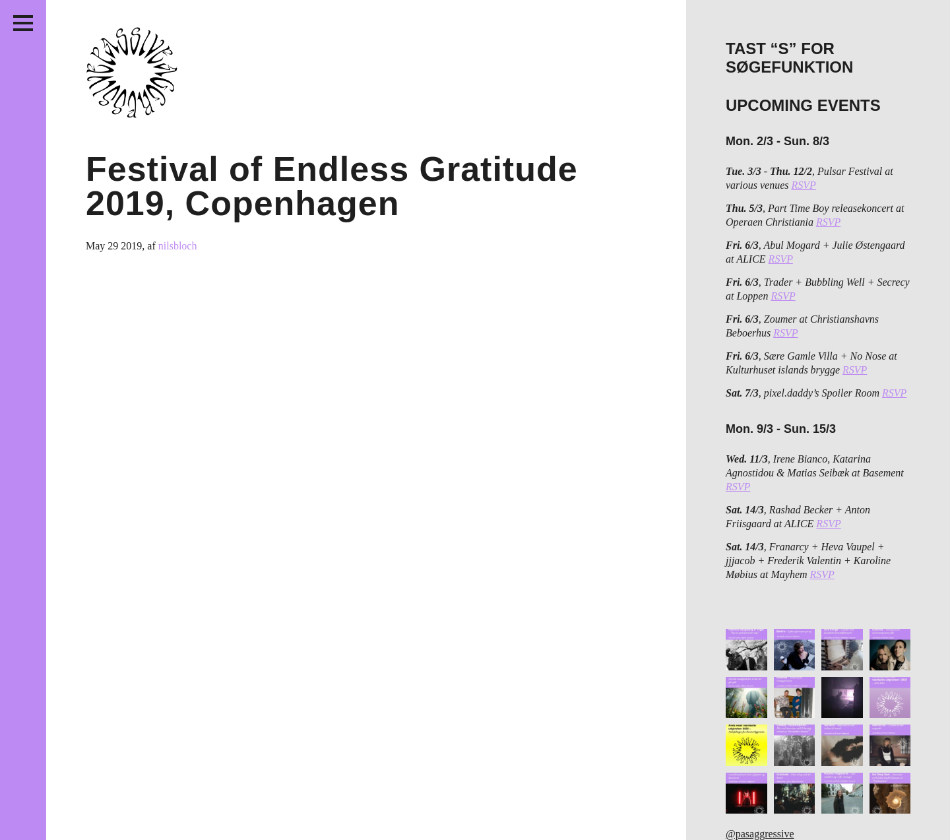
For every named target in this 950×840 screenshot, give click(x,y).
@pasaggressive (760, 833)
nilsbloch (177, 245)
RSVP (804, 185)
